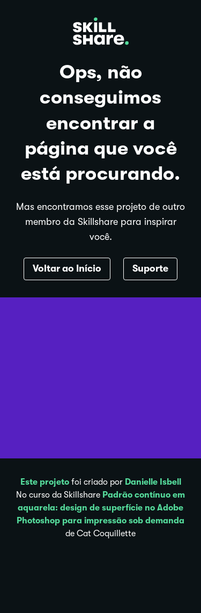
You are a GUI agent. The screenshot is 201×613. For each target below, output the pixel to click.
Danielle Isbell (153, 482)
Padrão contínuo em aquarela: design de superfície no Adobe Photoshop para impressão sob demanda (101, 508)
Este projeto (44, 482)
